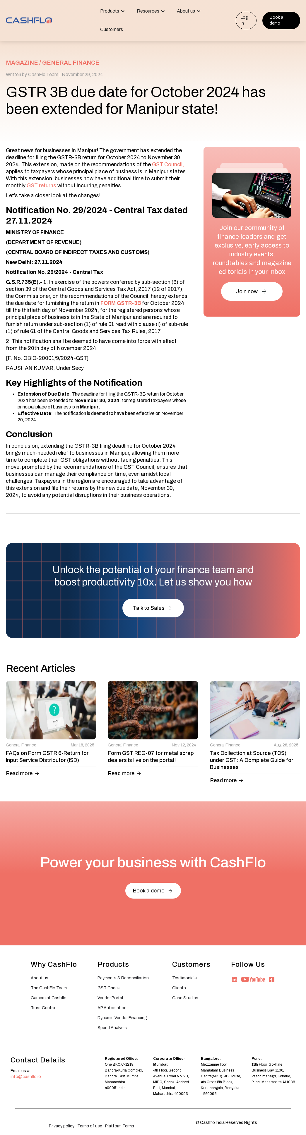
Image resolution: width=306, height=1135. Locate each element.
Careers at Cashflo (48, 998)
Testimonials (184, 978)
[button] (112, 11)
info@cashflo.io (26, 1076)
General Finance (70, 62)
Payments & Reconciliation (123, 978)
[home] (29, 20)
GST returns (41, 185)
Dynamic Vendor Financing (122, 1018)
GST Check (109, 988)
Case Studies (185, 998)
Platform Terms (119, 1126)
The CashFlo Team (49, 988)
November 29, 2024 (82, 74)
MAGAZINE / (23, 62)
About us (39, 978)
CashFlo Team (43, 74)
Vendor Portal (110, 998)
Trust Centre (43, 1008)
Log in (244, 20)
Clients (179, 988)
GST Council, (167, 164)
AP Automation (112, 1008)
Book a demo (276, 20)
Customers (111, 29)
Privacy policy (61, 1126)
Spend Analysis (112, 1028)
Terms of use (89, 1126)
